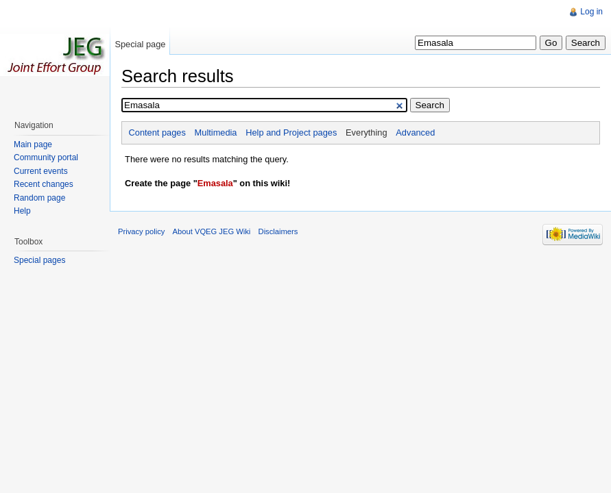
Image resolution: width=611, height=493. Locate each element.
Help (22, 211)
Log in (591, 11)
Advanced (415, 132)
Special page (140, 44)
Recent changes (43, 184)
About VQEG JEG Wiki (212, 231)
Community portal (46, 157)
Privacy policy (141, 231)
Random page (39, 198)
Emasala (215, 183)
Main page (33, 144)
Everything (366, 132)
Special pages (39, 260)
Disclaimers (278, 231)
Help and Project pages (291, 132)
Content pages (157, 132)
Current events (41, 171)
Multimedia (216, 132)
